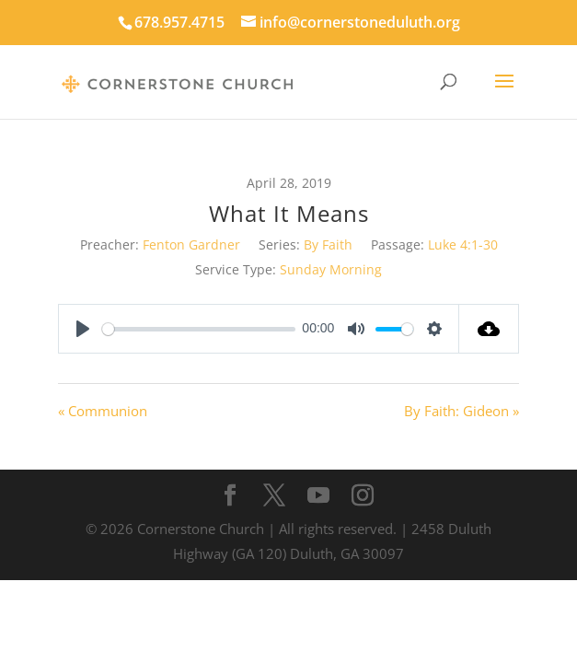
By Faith (328, 244)
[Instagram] (363, 495)
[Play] (83, 328)
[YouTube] (318, 495)
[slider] (198, 329)
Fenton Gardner (191, 244)
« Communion (102, 410)
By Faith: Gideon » (461, 410)
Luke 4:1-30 (463, 244)
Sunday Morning (331, 269)
